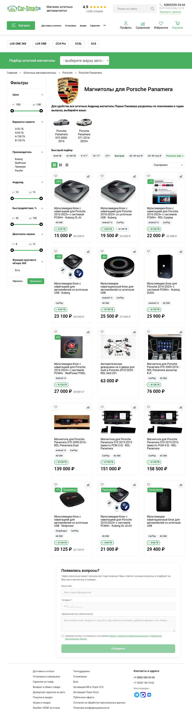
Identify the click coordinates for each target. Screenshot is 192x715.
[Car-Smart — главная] (23, 9)
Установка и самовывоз (46, 676)
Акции (83, 25)
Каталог (21, 25)
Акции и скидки (42, 702)
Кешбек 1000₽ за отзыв (46, 707)
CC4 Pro (61, 43)
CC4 (93, 43)
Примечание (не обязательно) (77, 614)
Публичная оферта (83, 697)
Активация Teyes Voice (86, 692)
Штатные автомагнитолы (39, 72)
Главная (12, 72)
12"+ (107, 155)
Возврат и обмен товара (46, 687)
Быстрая (119, 155)
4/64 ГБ (57, 155)
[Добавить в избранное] (56, 176)
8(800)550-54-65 (172, 5)
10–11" (96, 155)
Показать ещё (173, 155)
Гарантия (95, 25)
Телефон (66, 600)
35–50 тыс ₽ (154, 155)
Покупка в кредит (43, 697)
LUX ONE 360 (18, 43)
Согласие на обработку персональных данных (99, 702)
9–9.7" (84, 155)
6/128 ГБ (71, 155)
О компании (80, 676)
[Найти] (152, 8)
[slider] (12, 110)
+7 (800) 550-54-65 (144, 677)
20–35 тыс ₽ (136, 155)
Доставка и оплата (51, 25)
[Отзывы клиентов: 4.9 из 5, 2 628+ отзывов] (94, 9)
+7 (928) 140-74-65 (144, 682)
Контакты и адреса (146, 671)
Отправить (118, 648)
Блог (76, 681)
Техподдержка (81, 671)
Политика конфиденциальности (91, 707)
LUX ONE (40, 43)
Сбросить (18, 281)
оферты (112, 636)
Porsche (68, 72)
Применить (36, 281)
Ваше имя (66, 586)
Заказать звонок (170, 12)
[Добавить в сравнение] (88, 176)
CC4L (78, 43)
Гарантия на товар (43, 681)
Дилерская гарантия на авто (49, 692)
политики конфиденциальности (132, 636)
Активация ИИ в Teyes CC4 (88, 687)
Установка (70, 25)
